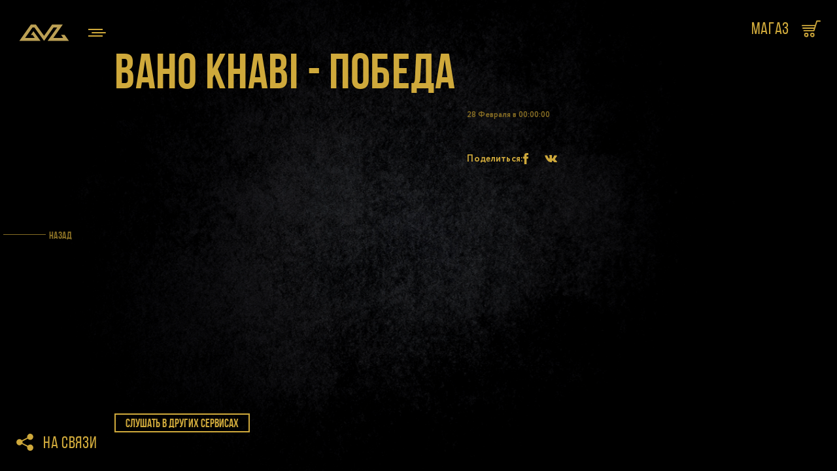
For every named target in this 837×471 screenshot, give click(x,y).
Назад (60, 235)
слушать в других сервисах (182, 423)
